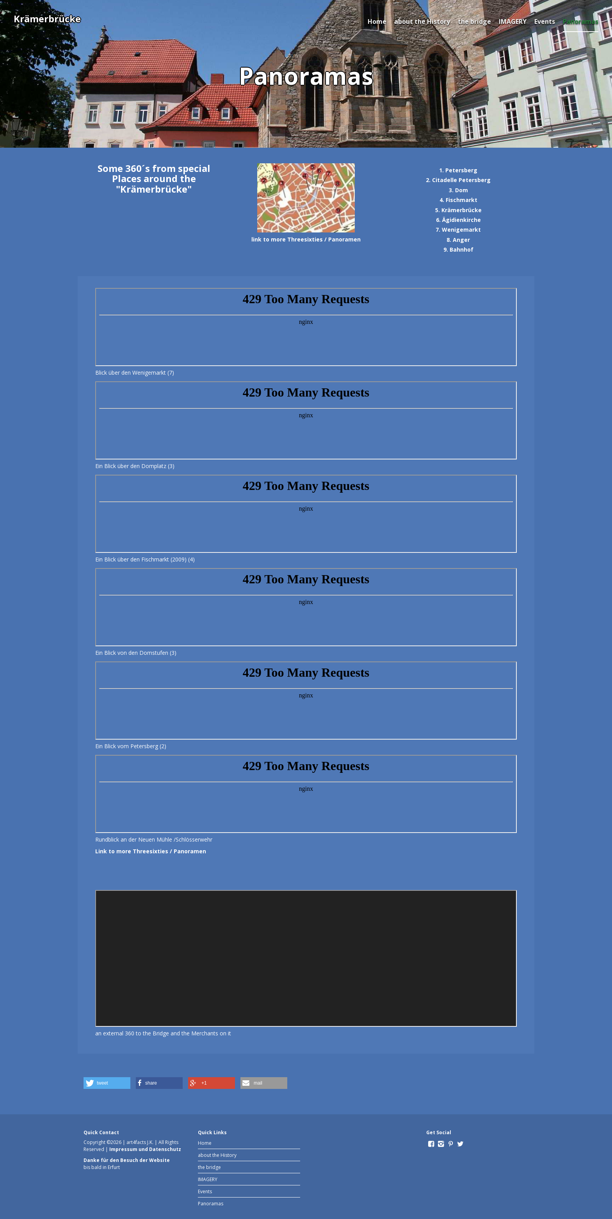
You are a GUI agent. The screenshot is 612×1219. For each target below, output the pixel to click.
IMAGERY (513, 21)
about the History (422, 21)
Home (377, 21)
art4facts (136, 1142)
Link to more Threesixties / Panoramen (150, 851)
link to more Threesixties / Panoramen (306, 239)
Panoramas (580, 21)
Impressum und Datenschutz (145, 1149)
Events (544, 21)
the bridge (474, 21)
